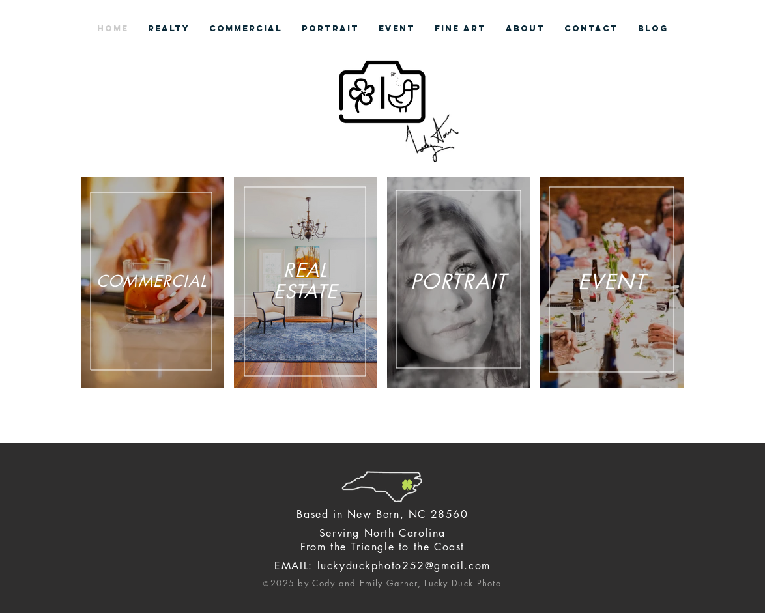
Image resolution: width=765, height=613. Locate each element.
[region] (152, 282)
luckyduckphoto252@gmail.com (404, 566)
